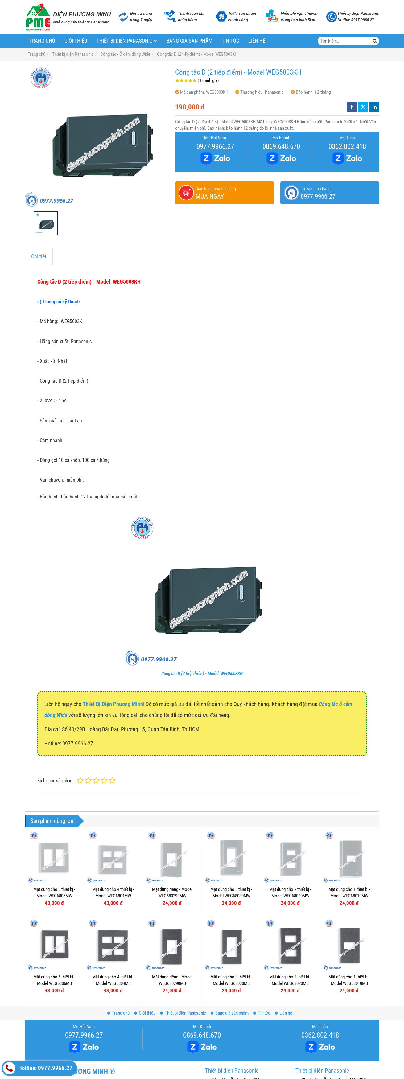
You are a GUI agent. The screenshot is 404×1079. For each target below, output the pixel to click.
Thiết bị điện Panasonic (125, 41)
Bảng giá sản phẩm (189, 41)
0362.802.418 (347, 146)
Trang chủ (42, 41)
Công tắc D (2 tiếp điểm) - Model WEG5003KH (202, 673)
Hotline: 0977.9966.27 (37, 1068)
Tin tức (230, 41)
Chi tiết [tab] (38, 256)
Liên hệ (257, 41)
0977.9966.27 (215, 146)
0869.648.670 (281, 146)
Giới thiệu (75, 41)
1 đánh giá (208, 80)
